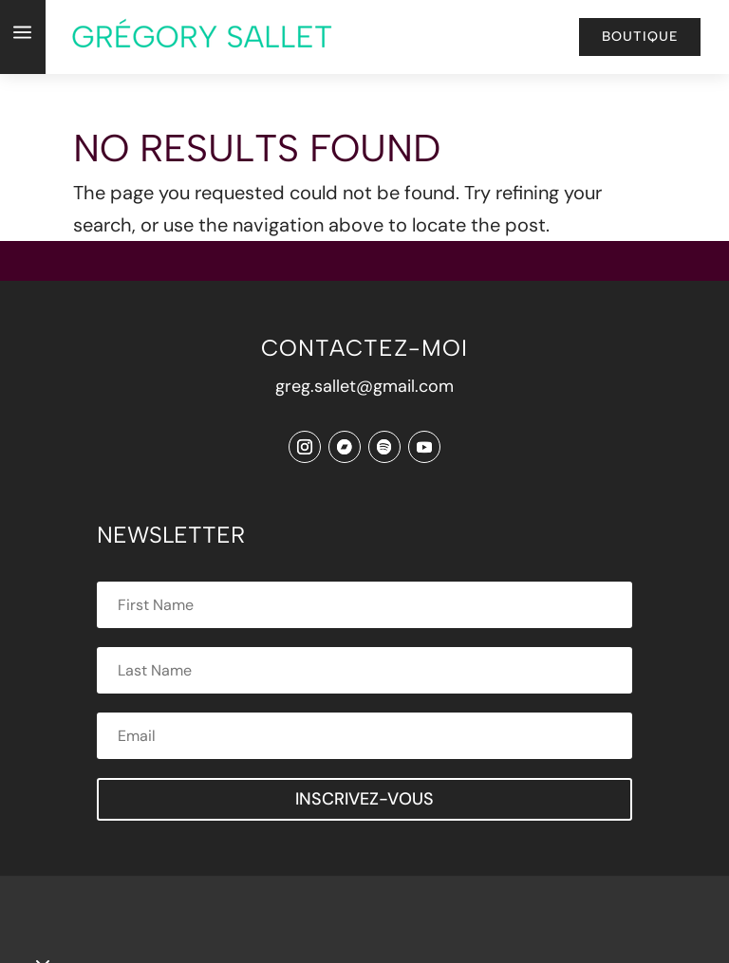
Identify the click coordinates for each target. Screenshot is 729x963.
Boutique (640, 36)
